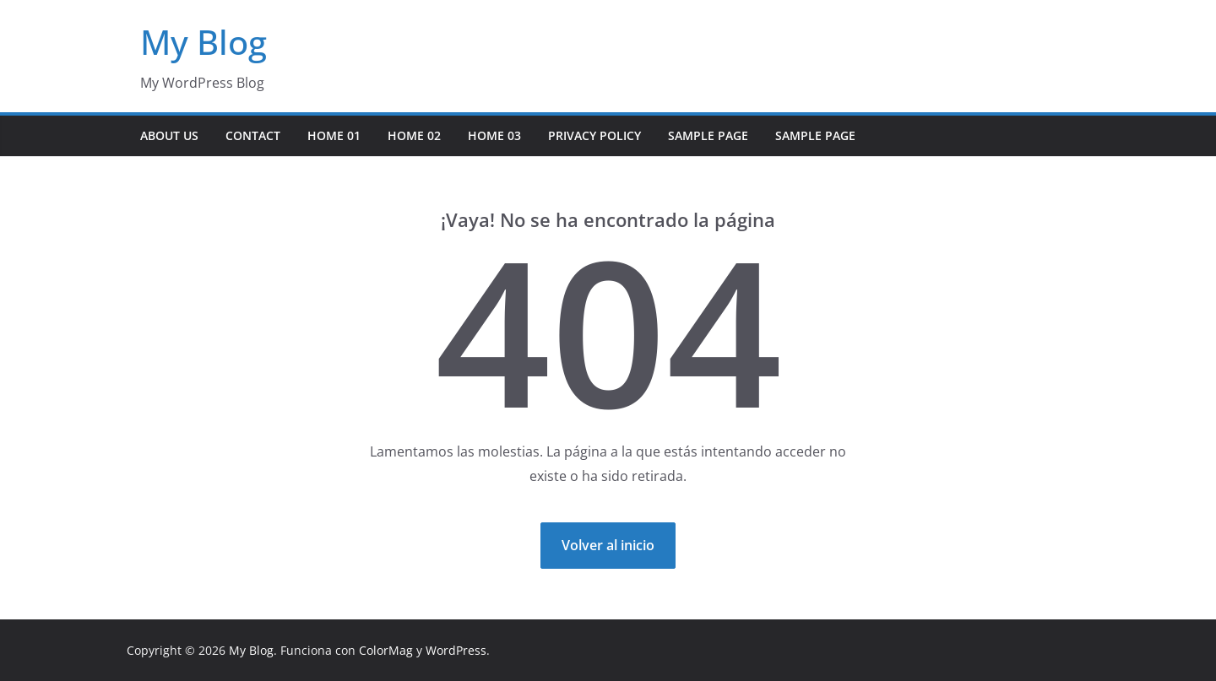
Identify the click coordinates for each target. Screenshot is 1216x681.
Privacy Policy (594, 135)
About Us (169, 135)
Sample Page (708, 135)
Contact (252, 135)
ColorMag (386, 650)
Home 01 (334, 135)
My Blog (203, 42)
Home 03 (494, 135)
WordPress (456, 650)
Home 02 (414, 135)
